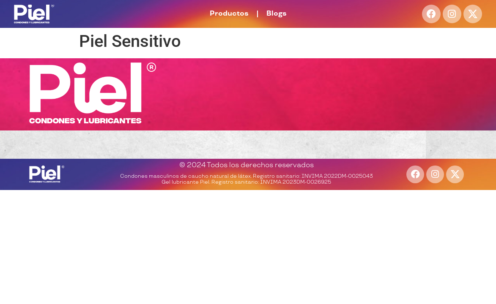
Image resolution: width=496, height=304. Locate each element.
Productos (229, 14)
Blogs (276, 14)
